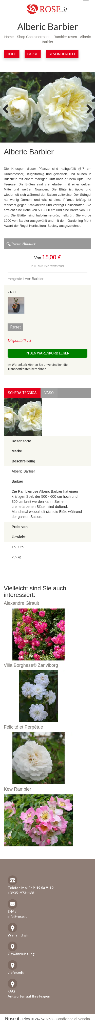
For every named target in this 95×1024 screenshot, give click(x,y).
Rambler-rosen (65, 37)
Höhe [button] (12, 54)
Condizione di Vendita (73, 1019)
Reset (15, 327)
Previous (8, 108)
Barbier (38, 279)
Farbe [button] (32, 54)
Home (9, 37)
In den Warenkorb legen (47, 353)
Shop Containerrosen (33, 37)
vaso (49, 393)
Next (87, 108)
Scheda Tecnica (22, 393)
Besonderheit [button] (62, 54)
